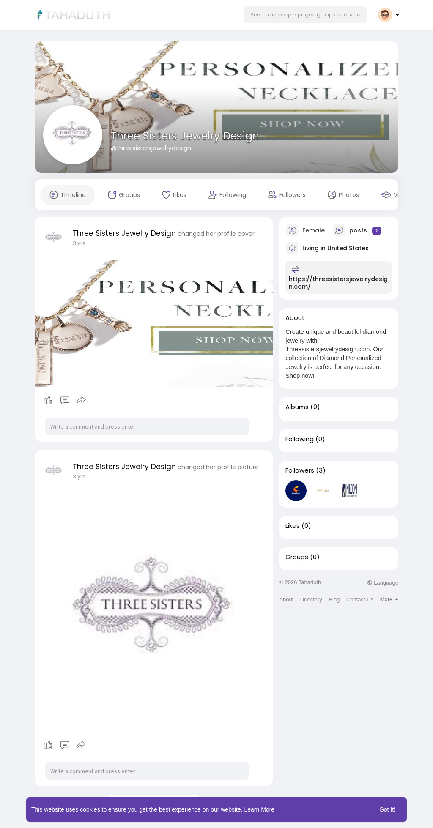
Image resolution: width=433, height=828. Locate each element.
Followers (299, 470)
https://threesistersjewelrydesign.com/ (338, 283)
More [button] (389, 599)
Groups (296, 557)
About (286, 599)
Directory (311, 599)
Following (299, 439)
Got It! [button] (387, 809)
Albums (297, 407)
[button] (305, 14)
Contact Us (359, 599)
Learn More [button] (259, 809)
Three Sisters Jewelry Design (185, 135)
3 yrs (79, 243)
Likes (292, 525)
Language (382, 582)
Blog (334, 599)
